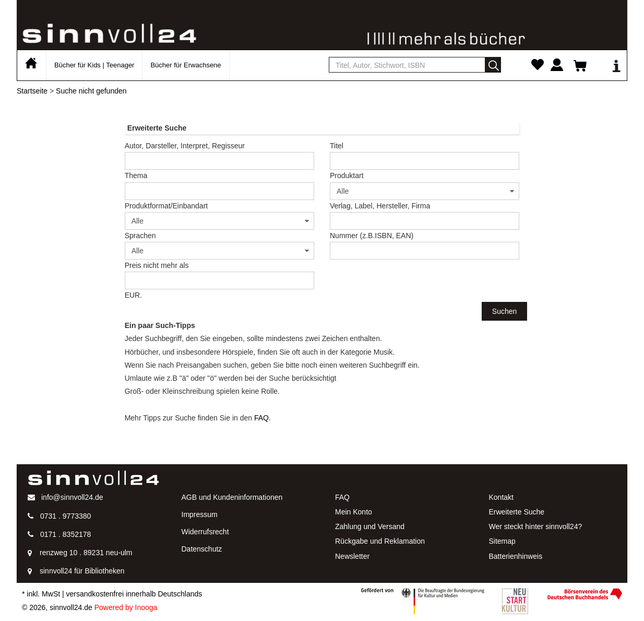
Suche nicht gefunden (91, 91)
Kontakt (501, 497)
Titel (336, 146)
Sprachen (140, 235)
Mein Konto (353, 512)
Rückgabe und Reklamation (380, 541)
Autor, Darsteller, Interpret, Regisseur (185, 146)
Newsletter (352, 556)
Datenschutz (202, 549)
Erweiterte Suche (517, 512)
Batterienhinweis (516, 556)
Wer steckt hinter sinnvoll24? (535, 526)
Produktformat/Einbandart (166, 206)
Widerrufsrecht (205, 532)
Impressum (200, 514)
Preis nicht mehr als (157, 265)
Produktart (347, 175)
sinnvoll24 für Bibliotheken (82, 571)
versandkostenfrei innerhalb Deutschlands (134, 594)
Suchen (504, 311)
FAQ (261, 418)
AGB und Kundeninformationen (232, 497)
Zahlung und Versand (369, 526)
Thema (136, 175)
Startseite (32, 91)
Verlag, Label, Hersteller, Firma (380, 206)
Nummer (371, 235)
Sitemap (502, 541)
